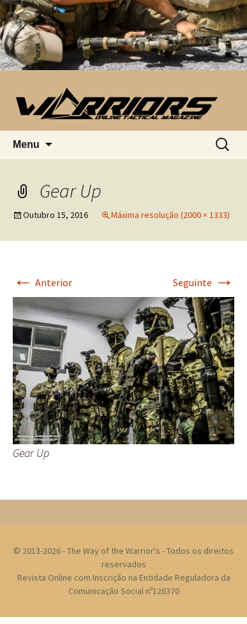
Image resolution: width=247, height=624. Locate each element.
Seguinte (203, 282)
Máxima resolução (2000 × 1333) (170, 215)
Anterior (42, 282)
